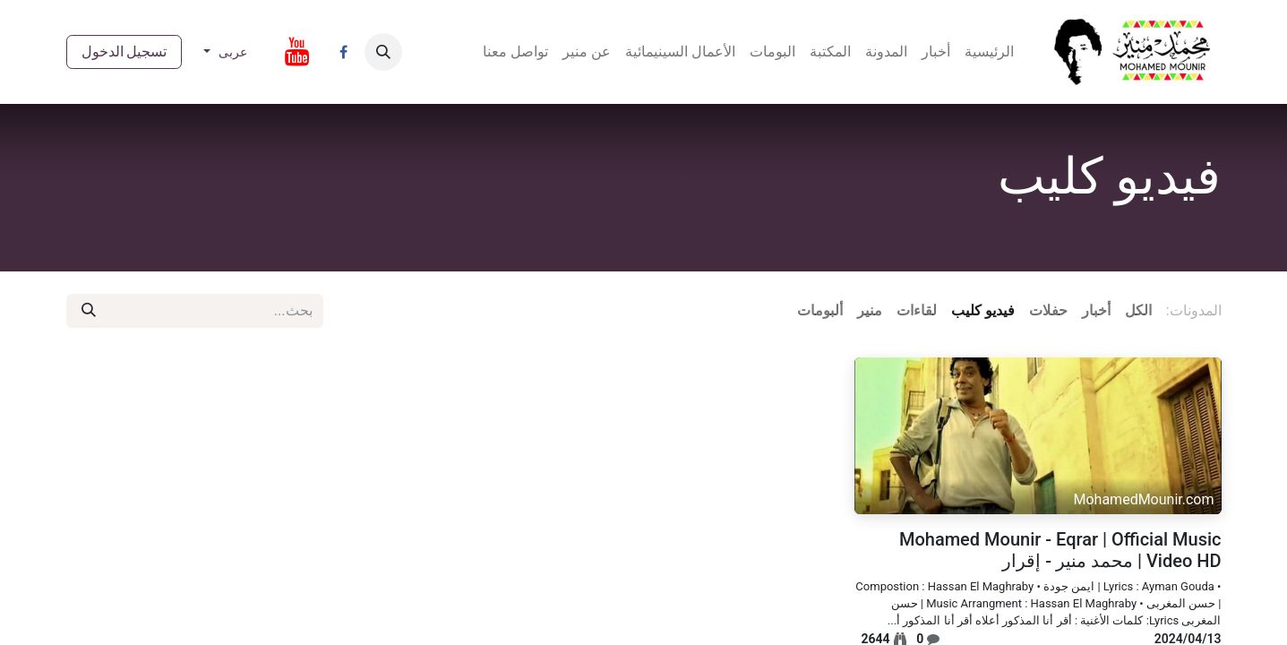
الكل (1138, 310)
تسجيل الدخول (124, 51)
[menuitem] (989, 52)
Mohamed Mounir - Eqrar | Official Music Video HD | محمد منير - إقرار (1060, 550)
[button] (383, 52)
